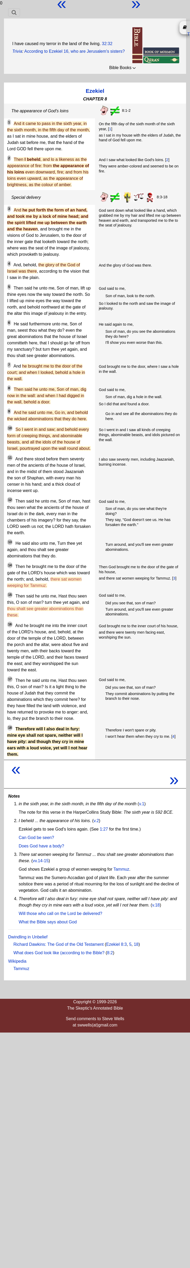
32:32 (107, 43)
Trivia (17, 51)
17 (10, 679)
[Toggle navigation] (14, 12)
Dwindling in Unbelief (27, 937)
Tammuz (121, 869)
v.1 (141, 804)
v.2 (96, 820)
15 (10, 595)
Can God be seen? (36, 837)
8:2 (110, 953)
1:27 (104, 829)
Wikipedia (17, 961)
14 (10, 565)
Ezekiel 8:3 (116, 944)
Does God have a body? (41, 846)
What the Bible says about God (48, 922)
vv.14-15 (40, 861)
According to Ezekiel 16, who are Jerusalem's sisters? (74, 51)
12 (10, 500)
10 (10, 428)
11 (10, 458)
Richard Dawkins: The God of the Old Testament (58, 944)
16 (10, 624)
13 (10, 542)
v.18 (156, 905)
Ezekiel (95, 91)
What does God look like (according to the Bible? (58, 953)
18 (10, 728)
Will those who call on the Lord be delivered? (60, 913)
